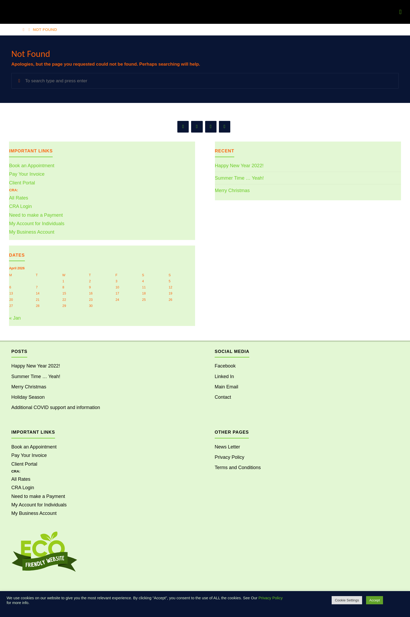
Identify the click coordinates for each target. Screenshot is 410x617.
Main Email (226, 386)
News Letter (227, 447)
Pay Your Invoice (26, 174)
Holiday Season (28, 397)
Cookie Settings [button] (347, 600)
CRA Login (20, 206)
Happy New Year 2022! (239, 165)
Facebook (225, 366)
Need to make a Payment (36, 215)
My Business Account (31, 232)
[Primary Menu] (400, 12)
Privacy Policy (229, 457)
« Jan (15, 318)
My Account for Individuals (36, 223)
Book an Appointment (31, 165)
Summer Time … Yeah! (239, 178)
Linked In (224, 376)
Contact (223, 397)
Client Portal (22, 182)
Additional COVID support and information (55, 407)
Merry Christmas (232, 190)
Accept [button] (374, 600)
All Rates (18, 198)
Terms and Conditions (238, 467)
